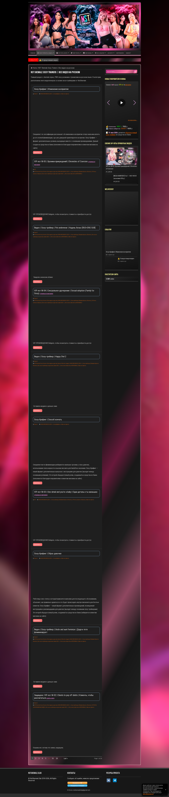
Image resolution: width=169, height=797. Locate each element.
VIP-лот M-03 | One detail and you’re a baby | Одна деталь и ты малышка (65, 492)
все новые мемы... (132, 120)
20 (57, 758)
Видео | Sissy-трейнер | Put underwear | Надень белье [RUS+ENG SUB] (64, 227)
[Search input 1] (120, 71)
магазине (128, 85)
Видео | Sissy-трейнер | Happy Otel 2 (50, 356)
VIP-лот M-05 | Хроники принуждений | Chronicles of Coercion (61, 161)
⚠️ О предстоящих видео (126, 258)
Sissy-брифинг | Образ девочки (47, 553)
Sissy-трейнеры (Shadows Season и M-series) (81, 171)
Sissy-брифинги (57, 93)
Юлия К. (36, 93)
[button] (134, 102)
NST (35, 169)
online (110, 279)
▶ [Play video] (121, 102)
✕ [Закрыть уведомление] (165, 789)
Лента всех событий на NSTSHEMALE (73, 173)
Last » (66, 758)
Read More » (37, 152)
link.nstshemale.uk (148, 794)
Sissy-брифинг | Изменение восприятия (53, 60)
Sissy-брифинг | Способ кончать (48, 419)
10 (53, 758)
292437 (123, 129)
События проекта (65, 93)
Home (34, 68)
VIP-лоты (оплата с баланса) (79, 499)
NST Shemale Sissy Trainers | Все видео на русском (45, 171)
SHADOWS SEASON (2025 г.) (46, 93)
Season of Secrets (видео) (63, 363)
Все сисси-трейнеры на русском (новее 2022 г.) (53, 173)
